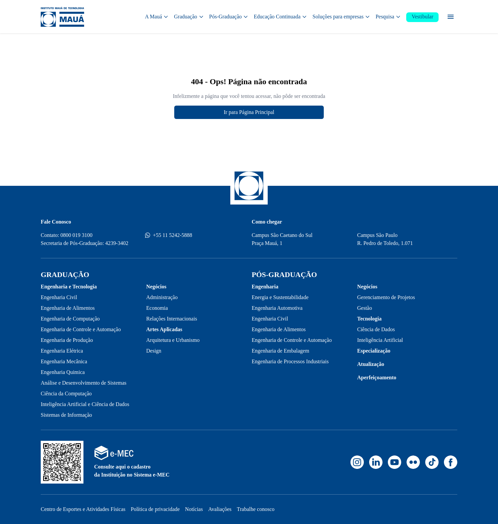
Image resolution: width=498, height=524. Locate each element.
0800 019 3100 (76, 235)
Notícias (194, 509)
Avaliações (220, 509)
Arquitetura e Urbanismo (173, 340)
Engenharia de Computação (70, 318)
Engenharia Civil (59, 297)
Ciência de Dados (376, 329)
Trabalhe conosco (256, 509)
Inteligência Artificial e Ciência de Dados (85, 404)
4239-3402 (116, 243)
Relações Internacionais (171, 318)
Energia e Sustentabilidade (280, 297)
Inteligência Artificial (380, 340)
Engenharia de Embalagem (280, 351)
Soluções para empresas (341, 16)
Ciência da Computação (66, 393)
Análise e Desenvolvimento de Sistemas (84, 383)
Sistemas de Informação (66, 415)
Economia (157, 308)
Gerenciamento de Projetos (386, 297)
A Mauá (157, 16)
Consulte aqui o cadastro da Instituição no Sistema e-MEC (132, 471)
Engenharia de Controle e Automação (81, 329)
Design (153, 351)
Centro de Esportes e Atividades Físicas (83, 509)
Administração (162, 297)
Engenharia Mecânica (64, 361)
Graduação (189, 16)
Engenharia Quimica (63, 372)
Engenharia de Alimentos (68, 308)
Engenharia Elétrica (62, 351)
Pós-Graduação (229, 16)
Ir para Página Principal (249, 112)
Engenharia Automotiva (277, 308)
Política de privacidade (155, 509)
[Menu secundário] (450, 16)
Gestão (364, 308)
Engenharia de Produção (67, 340)
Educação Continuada (280, 16)
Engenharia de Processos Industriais (290, 361)
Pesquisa (388, 16)
